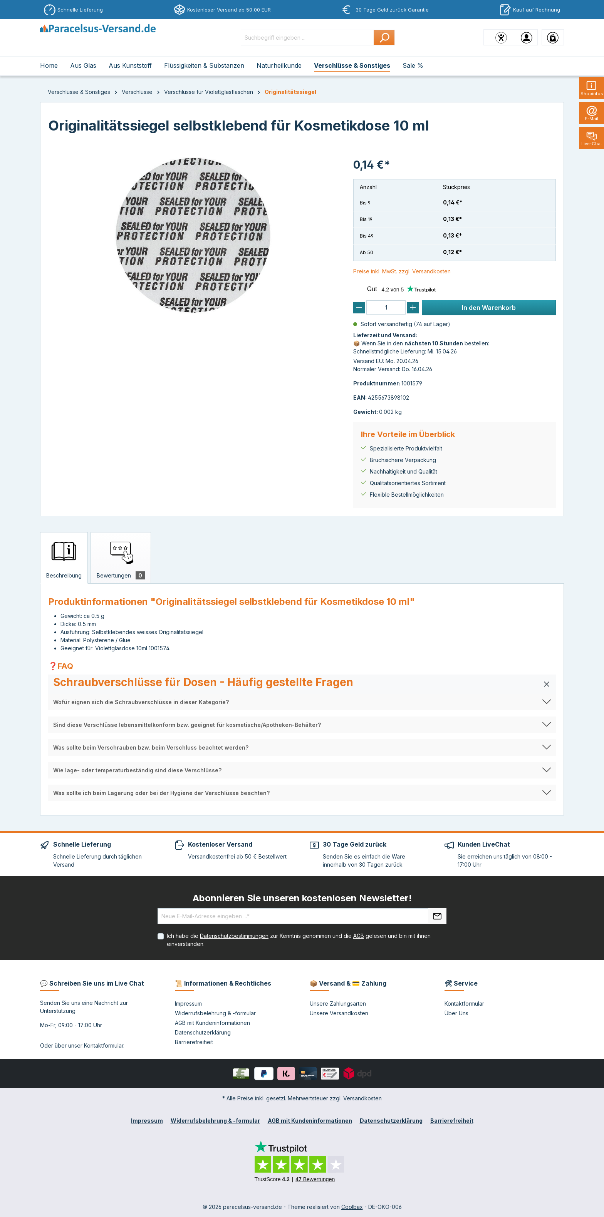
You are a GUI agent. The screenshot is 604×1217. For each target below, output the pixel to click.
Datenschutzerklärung (203, 1032)
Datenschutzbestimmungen (234, 935)
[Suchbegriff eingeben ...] (307, 37)
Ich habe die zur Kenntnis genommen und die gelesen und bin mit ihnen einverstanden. (299, 939)
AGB (358, 935)
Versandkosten (362, 1098)
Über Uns (456, 1013)
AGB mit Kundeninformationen (212, 1022)
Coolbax (352, 1207)
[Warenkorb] (553, 37)
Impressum (188, 1003)
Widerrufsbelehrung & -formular (215, 1013)
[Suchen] (384, 37)
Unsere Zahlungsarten (338, 1003)
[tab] (64, 558)
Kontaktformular (103, 1045)
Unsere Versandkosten (339, 1013)
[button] (302, 684)
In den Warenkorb (489, 307)
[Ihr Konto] (526, 37)
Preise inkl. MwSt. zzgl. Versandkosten (402, 271)
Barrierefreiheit (194, 1042)
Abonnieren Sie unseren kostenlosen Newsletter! (302, 898)
